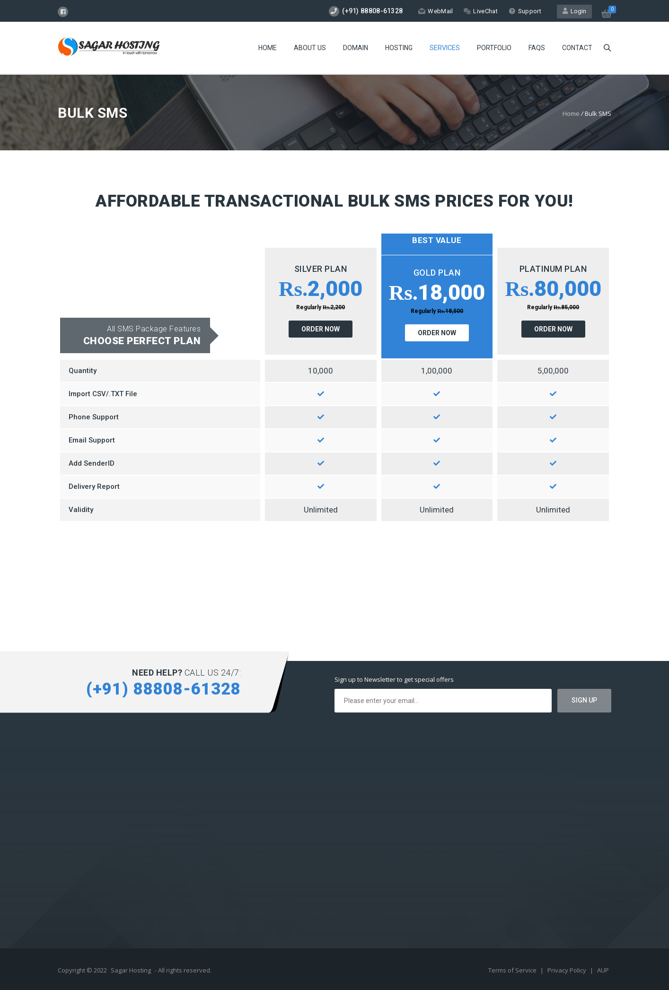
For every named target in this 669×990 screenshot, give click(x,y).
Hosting (399, 48)
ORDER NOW (320, 329)
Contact (577, 48)
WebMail (435, 11)
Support (525, 11)
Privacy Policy (567, 970)
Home (267, 48)
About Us (310, 48)
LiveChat (480, 11)
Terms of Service (513, 970)
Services (445, 48)
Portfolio (494, 48)
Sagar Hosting (131, 970)
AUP (603, 970)
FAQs (536, 48)
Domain (355, 48)
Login (574, 11)
